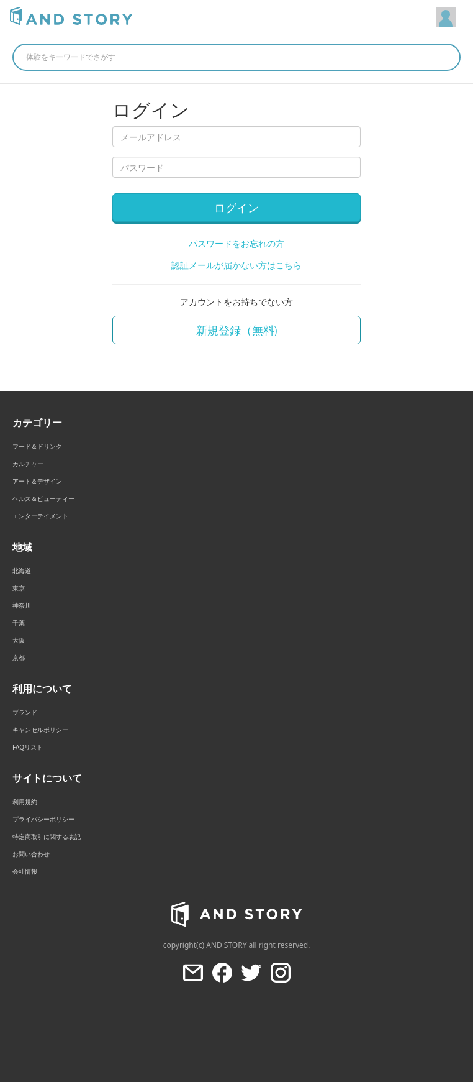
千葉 (18, 622)
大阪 (18, 640)
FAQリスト (27, 747)
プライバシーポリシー (43, 819)
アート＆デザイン (37, 481)
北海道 (21, 570)
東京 (18, 588)
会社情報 (24, 871)
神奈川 (21, 605)
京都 (18, 657)
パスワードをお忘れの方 (236, 243)
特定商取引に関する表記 (46, 836)
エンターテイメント (40, 515)
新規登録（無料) (236, 330)
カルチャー (27, 463)
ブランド (24, 712)
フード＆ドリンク (37, 446)
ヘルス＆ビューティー (43, 498)
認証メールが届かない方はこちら (236, 265)
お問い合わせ (31, 854)
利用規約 (24, 801)
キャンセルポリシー (40, 729)
